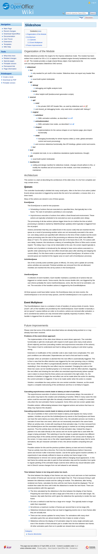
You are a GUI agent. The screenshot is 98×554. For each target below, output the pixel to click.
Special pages (9, 61)
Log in (93, 3)
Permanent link (9, 66)
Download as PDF (9, 80)
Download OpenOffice (12, 34)
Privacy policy (42, 548)
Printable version (10, 64)
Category (28, 531)
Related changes (10, 58)
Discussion (89, 18)
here (69, 118)
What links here (9, 56)
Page (81, 18)
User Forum (8, 39)
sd (25, 61)
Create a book (8, 77)
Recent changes (10, 31)
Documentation (9, 36)
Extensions (8, 42)
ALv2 (76, 546)
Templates (7, 44)
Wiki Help (7, 47)
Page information (10, 69)
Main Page (8, 29)
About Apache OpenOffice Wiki (58, 548)
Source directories (34, 534)
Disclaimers (73, 548)
